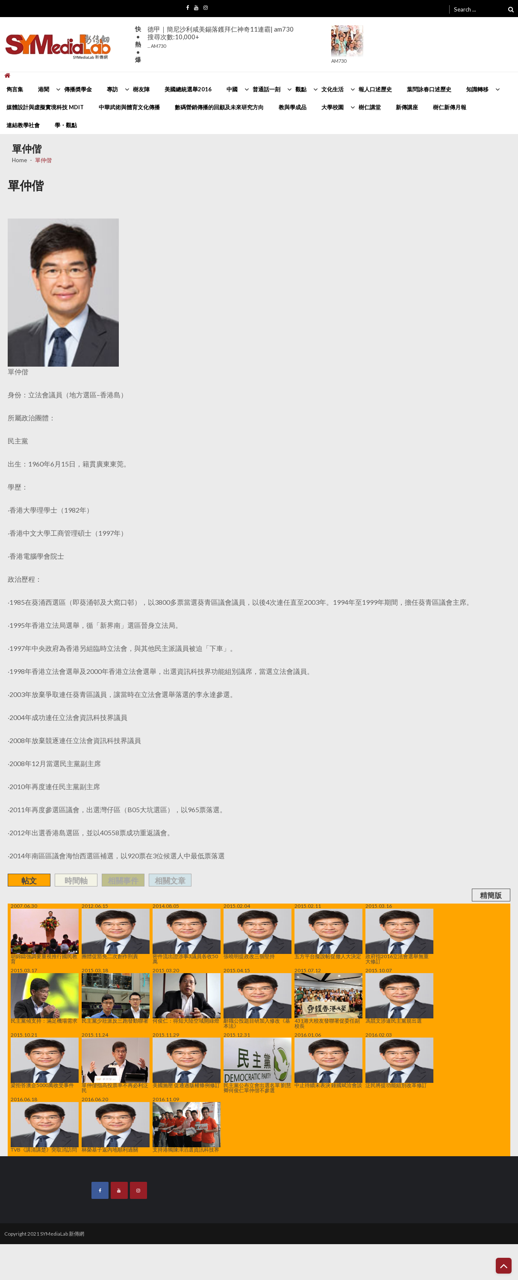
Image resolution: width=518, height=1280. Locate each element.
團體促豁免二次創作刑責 (116, 934)
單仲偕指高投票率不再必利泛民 (116, 1065)
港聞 (43, 89)
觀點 (300, 89)
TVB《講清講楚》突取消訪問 (45, 1127)
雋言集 (14, 89)
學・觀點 (66, 125)
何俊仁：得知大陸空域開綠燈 (187, 998)
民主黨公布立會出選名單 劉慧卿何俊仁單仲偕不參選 (257, 1065)
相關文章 (170, 880)
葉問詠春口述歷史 (429, 89)
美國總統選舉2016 (188, 89)
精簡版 (491, 895)
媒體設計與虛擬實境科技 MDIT (45, 107)
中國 (232, 89)
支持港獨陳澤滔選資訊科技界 (187, 1127)
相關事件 (123, 880)
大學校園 (332, 107)
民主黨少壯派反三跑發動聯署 (116, 998)
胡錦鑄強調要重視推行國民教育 (45, 936)
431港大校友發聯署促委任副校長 (328, 1001)
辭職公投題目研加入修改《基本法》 (257, 1001)
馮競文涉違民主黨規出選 (399, 998)
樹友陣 (141, 89)
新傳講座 (407, 107)
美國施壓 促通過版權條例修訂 (187, 1063)
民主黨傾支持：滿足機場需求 (45, 998)
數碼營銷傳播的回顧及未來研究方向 (219, 107)
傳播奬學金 (78, 89)
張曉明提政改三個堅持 (257, 934)
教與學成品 (292, 107)
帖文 (29, 880)
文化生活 (332, 89)
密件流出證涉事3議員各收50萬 (187, 936)
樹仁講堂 (370, 107)
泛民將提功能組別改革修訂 (399, 1063)
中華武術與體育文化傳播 (129, 107)
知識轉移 (477, 89)
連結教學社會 (23, 125)
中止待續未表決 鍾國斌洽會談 (328, 1063)
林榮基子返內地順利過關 (116, 1127)
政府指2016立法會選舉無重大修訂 (399, 936)
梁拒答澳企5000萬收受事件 (45, 1063)
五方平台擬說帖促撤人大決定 (328, 934)
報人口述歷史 (375, 89)
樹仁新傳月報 (449, 107)
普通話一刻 (266, 89)
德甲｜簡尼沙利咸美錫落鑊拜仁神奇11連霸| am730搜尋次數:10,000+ (220, 37)
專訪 (112, 89)
